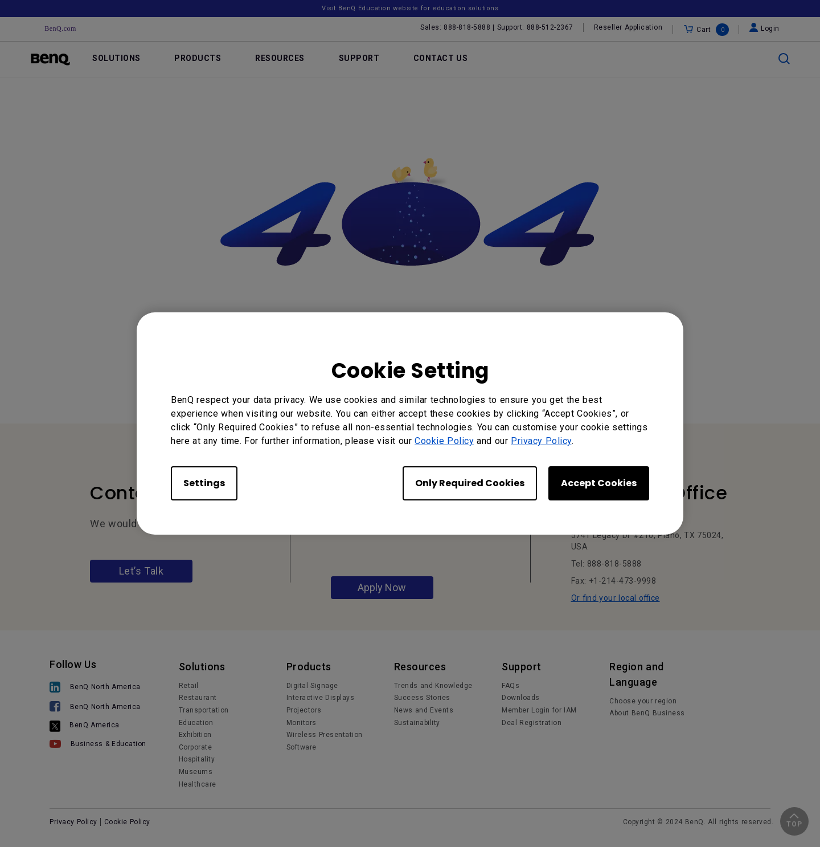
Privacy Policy (541, 440)
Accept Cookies (599, 483)
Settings (204, 483)
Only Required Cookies (469, 483)
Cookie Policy (444, 440)
